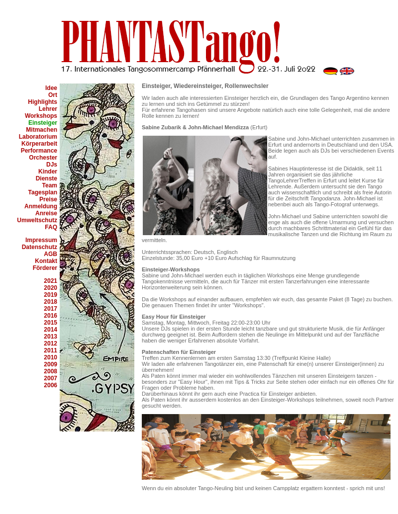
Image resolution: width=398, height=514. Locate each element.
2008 (50, 371)
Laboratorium (38, 136)
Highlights (42, 101)
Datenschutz (39, 247)
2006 (50, 385)
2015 (50, 322)
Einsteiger (42, 122)
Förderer (45, 267)
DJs (51, 164)
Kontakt (46, 260)
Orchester (43, 157)
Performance (39, 150)
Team (49, 185)
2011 (50, 350)
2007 (50, 378)
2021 (50, 280)
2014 (50, 329)
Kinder (47, 171)
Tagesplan (42, 192)
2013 (50, 336)
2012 (50, 343)
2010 (50, 357)
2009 (50, 364)
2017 (50, 308)
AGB (50, 254)
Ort (52, 94)
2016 (50, 315)
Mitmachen (41, 129)
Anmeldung (40, 206)
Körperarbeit (39, 143)
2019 (50, 294)
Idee (51, 88)
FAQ (51, 227)
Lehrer (48, 108)
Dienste (46, 178)
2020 (50, 287)
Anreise (46, 213)
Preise (48, 199)
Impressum (41, 240)
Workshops (41, 115)
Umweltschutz (37, 220)
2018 (50, 301)
